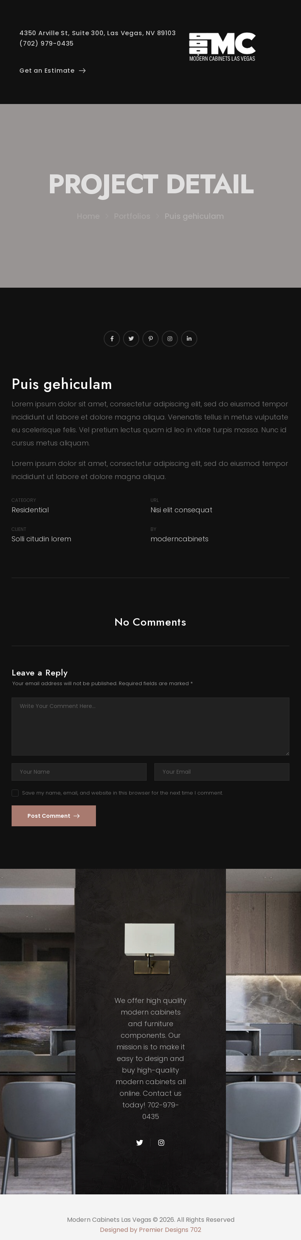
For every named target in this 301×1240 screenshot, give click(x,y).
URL (154, 500)
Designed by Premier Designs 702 (150, 1229)
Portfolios (132, 216)
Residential (30, 510)
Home (88, 216)
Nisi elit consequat (181, 510)
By (153, 529)
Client (19, 529)
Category (24, 500)
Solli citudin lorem (41, 539)
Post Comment (49, 816)
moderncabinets (179, 539)
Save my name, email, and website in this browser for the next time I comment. (122, 793)
